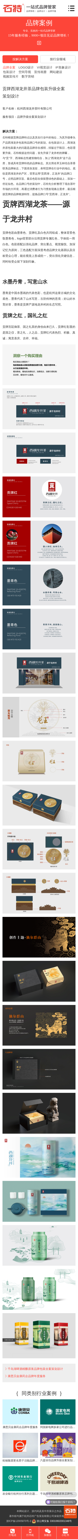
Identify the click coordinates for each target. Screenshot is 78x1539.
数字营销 (28, 76)
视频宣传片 (11, 76)
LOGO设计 (26, 67)
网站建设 (56, 72)
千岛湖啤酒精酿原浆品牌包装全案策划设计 (35, 1368)
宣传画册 (40, 72)
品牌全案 (9, 67)
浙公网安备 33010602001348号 (52, 1521)
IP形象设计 (63, 67)
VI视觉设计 (44, 67)
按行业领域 (58, 59)
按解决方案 (20, 59)
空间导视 (25, 72)
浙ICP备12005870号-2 (18, 1521)
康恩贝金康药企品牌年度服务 (27, 1376)
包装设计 (9, 72)
